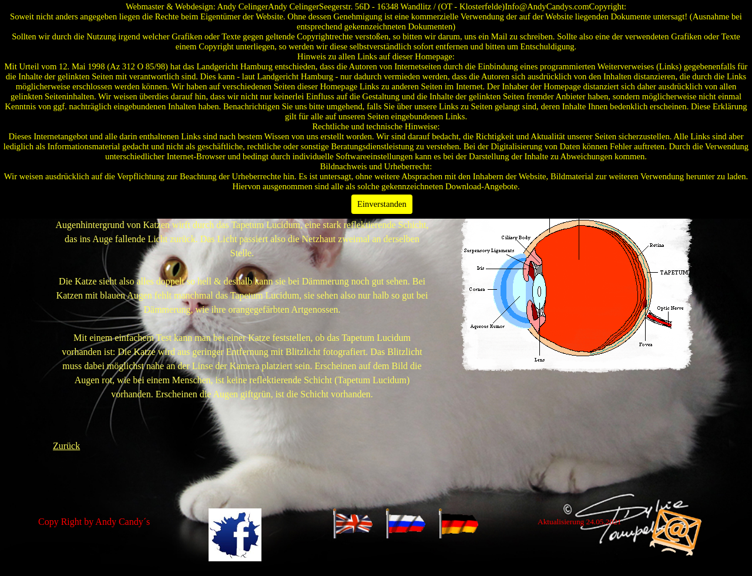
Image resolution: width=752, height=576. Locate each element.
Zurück (66, 446)
